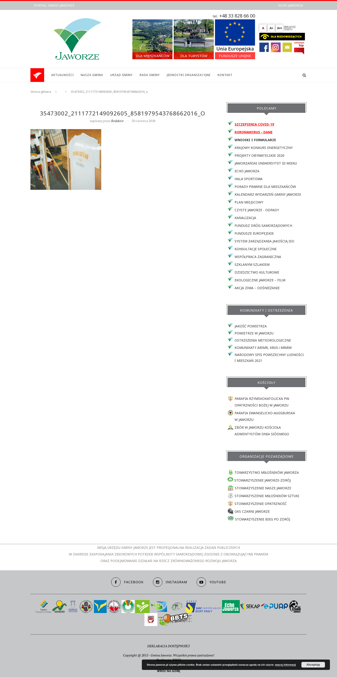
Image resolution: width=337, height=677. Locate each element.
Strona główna (40, 91)
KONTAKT (225, 75)
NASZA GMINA (92, 75)
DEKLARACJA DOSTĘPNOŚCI (168, 646)
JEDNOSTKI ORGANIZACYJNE (189, 75)
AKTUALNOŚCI (62, 75)
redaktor (117, 120)
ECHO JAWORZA (290, 5)
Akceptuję (313, 664)
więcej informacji (285, 664)
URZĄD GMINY (121, 75)
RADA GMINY (150, 75)
